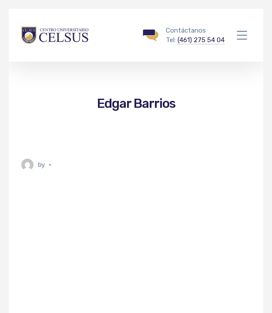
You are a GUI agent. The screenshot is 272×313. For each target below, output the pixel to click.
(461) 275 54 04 (201, 40)
